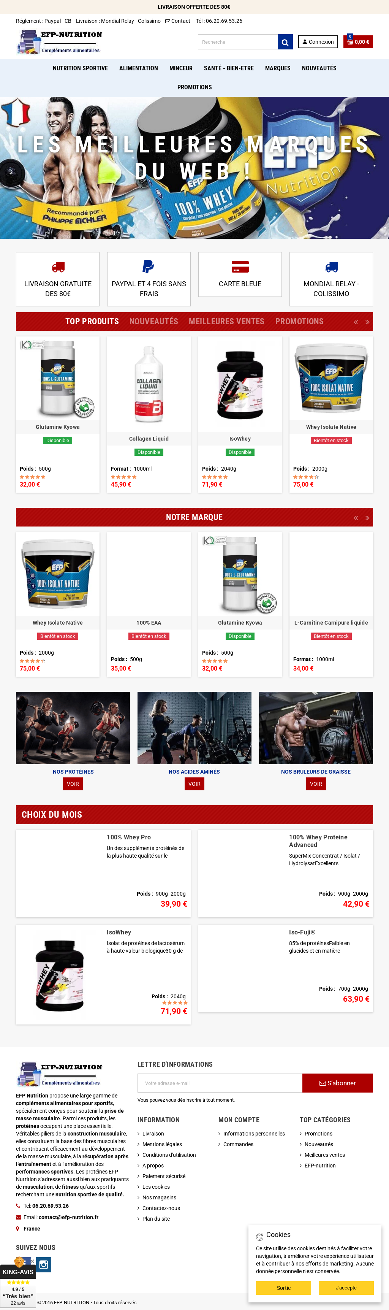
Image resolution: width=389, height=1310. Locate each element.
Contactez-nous (161, 1208)
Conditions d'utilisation (169, 1155)
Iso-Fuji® (302, 932)
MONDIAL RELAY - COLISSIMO (331, 288)
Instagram (43, 1264)
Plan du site (156, 1219)
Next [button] (367, 321)
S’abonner (337, 1083)
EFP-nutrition (320, 1166)
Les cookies (156, 1187)
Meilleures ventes (325, 1155)
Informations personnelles (254, 1134)
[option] (57, 414)
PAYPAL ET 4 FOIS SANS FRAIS (149, 288)
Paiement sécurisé (163, 1176)
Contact (178, 21)
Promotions (318, 1134)
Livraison (153, 1134)
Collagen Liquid (149, 439)
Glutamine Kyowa (58, 427)
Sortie (284, 1288)
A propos (153, 1166)
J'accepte (346, 1288)
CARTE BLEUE (240, 284)
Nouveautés (319, 1144)
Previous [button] (355, 321)
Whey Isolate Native (331, 427)
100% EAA (148, 623)
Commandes (238, 1144)
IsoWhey (240, 439)
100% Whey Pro (129, 837)
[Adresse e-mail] (220, 1083)
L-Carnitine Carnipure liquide (331, 623)
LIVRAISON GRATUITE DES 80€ (58, 288)
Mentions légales (162, 1144)
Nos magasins (159, 1197)
